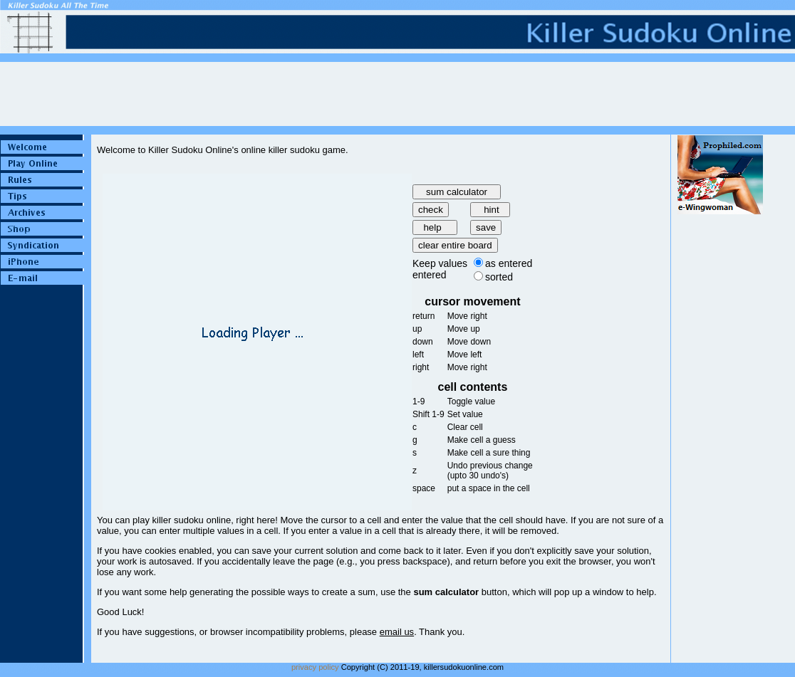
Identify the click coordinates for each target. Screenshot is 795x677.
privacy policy (315, 667)
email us (397, 631)
